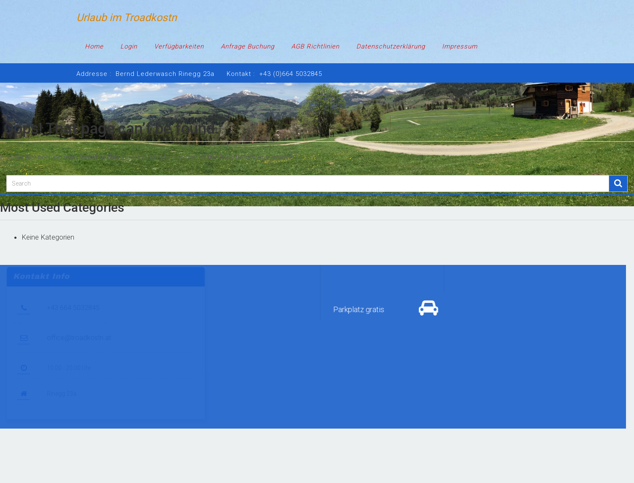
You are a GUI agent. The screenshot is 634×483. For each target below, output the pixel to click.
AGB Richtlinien (315, 46)
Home (94, 46)
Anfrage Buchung (247, 46)
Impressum (459, 46)
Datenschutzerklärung (390, 46)
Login (128, 46)
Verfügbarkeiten (179, 46)
